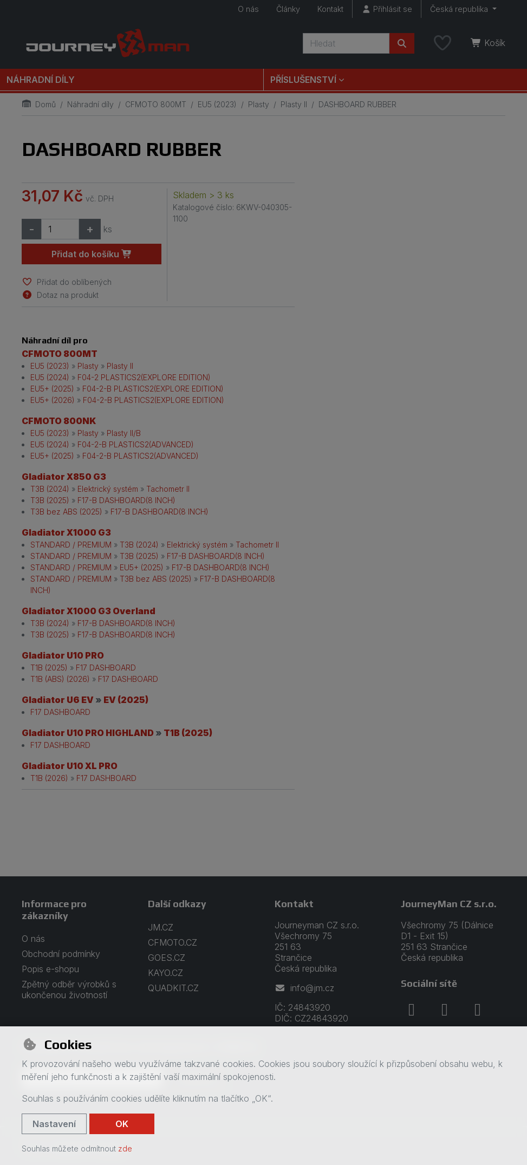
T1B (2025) (49, 667)
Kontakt (330, 9)
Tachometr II (168, 488)
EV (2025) (125, 699)
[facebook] (411, 1009)
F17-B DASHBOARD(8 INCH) (126, 500)
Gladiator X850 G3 (64, 476)
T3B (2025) (49, 500)
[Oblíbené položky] (442, 43)
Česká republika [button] (460, 9)
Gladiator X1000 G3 (66, 532)
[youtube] (478, 1009)
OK (121, 1123)
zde (125, 1148)
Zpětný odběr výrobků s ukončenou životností (69, 989)
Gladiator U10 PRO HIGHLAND (88, 732)
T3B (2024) (49, 488)
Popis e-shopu (50, 969)
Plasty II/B (124, 433)
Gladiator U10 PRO (63, 655)
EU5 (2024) (49, 377)
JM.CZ (160, 927)
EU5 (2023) (217, 104)
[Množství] (60, 229)
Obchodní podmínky (61, 953)
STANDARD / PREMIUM (71, 544)
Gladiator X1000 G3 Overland (88, 611)
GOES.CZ (166, 957)
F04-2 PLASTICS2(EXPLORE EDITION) (144, 377)
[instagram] (445, 1009)
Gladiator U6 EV (58, 699)
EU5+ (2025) (52, 388)
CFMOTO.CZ (172, 942)
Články (288, 9)
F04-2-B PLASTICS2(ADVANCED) (135, 444)
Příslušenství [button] (303, 79)
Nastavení (54, 1123)
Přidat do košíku (91, 254)
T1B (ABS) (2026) (60, 679)
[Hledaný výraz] (346, 43)
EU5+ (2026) (52, 400)
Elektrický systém (107, 488)
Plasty (258, 104)
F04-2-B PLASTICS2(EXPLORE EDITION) (153, 388)
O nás (248, 9)
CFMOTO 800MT (155, 104)
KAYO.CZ (165, 972)
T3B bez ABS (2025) (66, 511)
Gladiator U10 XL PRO (70, 765)
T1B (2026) (49, 778)
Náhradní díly (40, 79)
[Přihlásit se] (387, 9)
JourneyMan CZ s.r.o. (449, 903)
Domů (39, 104)
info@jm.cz (304, 987)
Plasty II (294, 104)
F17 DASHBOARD (106, 667)
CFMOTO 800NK (59, 420)
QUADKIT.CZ (173, 987)
